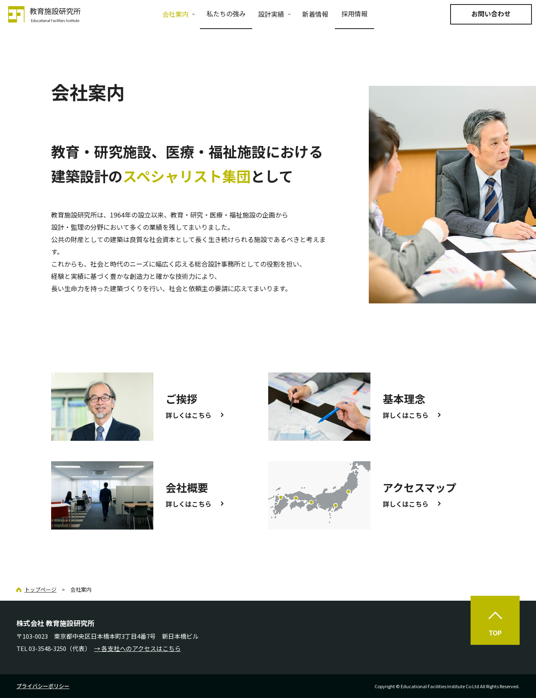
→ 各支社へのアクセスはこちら (137, 648)
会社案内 (175, 14)
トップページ (40, 589)
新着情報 (315, 14)
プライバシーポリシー (43, 686)
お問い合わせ (491, 13)
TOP (495, 632)
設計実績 (271, 14)
